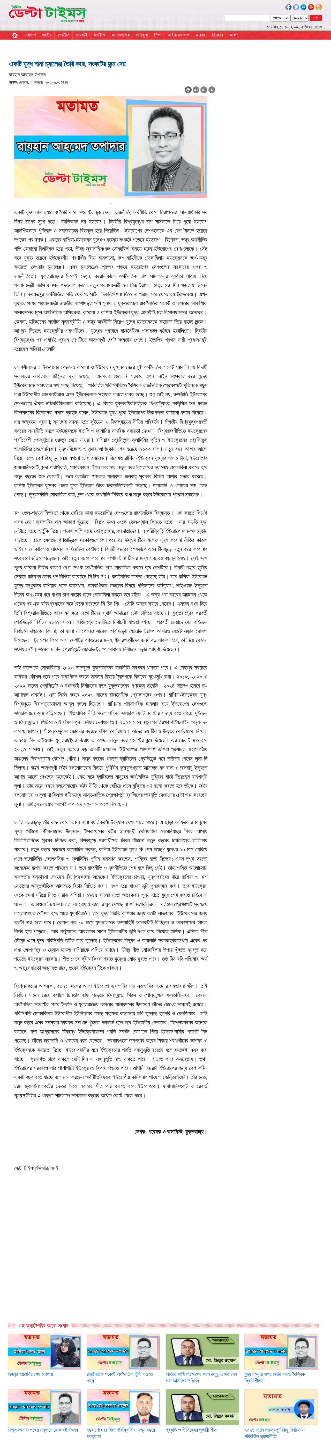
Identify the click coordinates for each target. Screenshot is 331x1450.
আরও (233, 35)
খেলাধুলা (142, 35)
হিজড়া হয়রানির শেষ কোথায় (30, 1374)
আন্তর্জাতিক (120, 35)
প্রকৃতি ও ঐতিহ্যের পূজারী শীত (191, 1430)
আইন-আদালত (178, 35)
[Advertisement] (112, 1266)
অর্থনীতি (99, 35)
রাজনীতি (63, 35)
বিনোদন (217, 35)
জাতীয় (46, 35)
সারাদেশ (30, 35)
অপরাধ (200, 35)
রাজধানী (81, 35)
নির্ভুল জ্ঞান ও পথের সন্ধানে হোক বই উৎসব (43, 1430)
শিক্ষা (157, 35)
